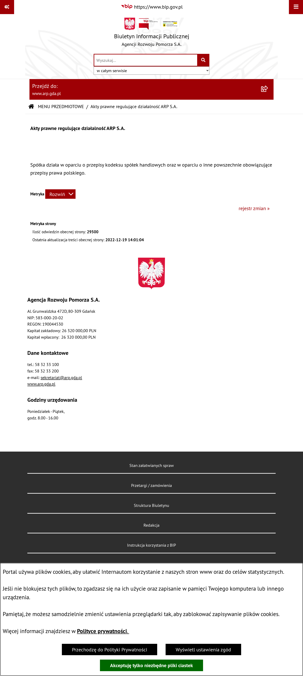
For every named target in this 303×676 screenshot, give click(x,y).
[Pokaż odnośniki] (7, 7)
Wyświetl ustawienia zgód (203, 649)
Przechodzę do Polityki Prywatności (109, 649)
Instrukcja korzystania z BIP (151, 545)
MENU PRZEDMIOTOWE (61, 106)
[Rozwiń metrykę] (60, 194)
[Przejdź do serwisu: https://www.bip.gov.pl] (151, 6)
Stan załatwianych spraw (151, 465)
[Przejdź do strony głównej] (151, 34)
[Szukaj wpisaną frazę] (203, 60)
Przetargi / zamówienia (151, 485)
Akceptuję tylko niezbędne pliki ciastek (151, 665)
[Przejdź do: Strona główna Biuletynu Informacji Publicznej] (31, 106)
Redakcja (151, 525)
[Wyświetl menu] (296, 7)
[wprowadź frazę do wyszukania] (146, 60)
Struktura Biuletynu (151, 505)
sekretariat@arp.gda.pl (61, 377)
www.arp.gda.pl (41, 383)
